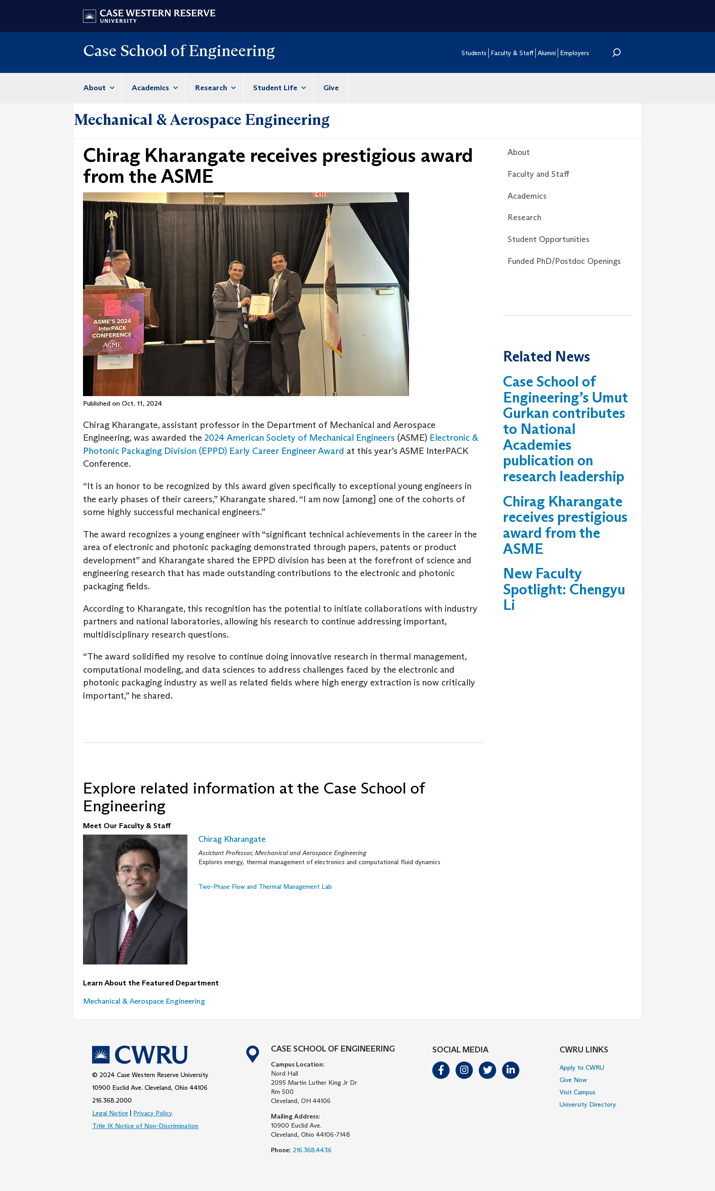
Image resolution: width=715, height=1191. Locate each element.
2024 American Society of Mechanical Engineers (299, 437)
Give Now (573, 1080)
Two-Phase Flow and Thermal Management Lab (265, 886)
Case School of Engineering (179, 50)
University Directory (588, 1104)
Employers (574, 53)
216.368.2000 (112, 1100)
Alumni (547, 53)
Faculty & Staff (512, 53)
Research (214, 88)
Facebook (441, 1070)
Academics (154, 88)
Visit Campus (578, 1092)
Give (331, 88)
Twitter (488, 1070)
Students (474, 53)
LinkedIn (511, 1070)
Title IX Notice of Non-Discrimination (145, 1126)
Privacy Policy (152, 1113)
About (97, 88)
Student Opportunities (549, 239)
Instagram (465, 1070)
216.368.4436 (312, 1150)
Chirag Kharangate (232, 839)
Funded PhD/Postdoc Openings (564, 261)
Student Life (278, 88)
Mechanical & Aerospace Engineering (202, 119)
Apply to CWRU (582, 1067)
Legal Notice (110, 1113)
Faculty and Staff (538, 174)
